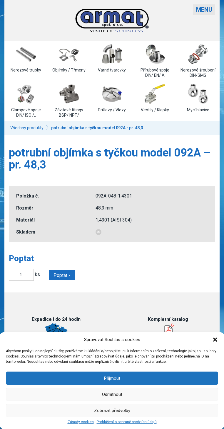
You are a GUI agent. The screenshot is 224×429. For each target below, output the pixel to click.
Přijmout (112, 378)
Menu (204, 9)
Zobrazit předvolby (112, 410)
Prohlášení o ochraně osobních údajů (127, 422)
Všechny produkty (27, 127)
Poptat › (62, 275)
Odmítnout (112, 394)
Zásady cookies (81, 422)
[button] (215, 340)
